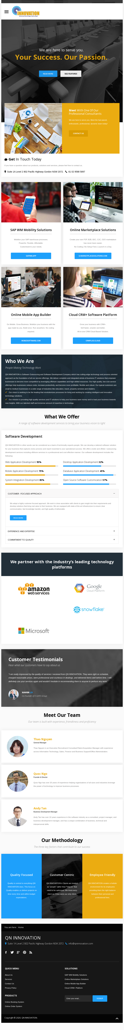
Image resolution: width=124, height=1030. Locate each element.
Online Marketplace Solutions (77, 979)
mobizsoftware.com (31, 341)
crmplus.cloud (93, 341)
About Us (8, 975)
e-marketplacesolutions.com (93, 256)
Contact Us (78, 133)
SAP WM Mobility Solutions (76, 975)
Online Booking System (14, 1002)
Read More (48, 74)
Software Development (23, 436)
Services (8, 979)
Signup (100, 998)
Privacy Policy (10, 988)
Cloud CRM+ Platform (74, 988)
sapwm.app (31, 256)
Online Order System (13, 1006)
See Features (71, 74)
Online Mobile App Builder (75, 984)
